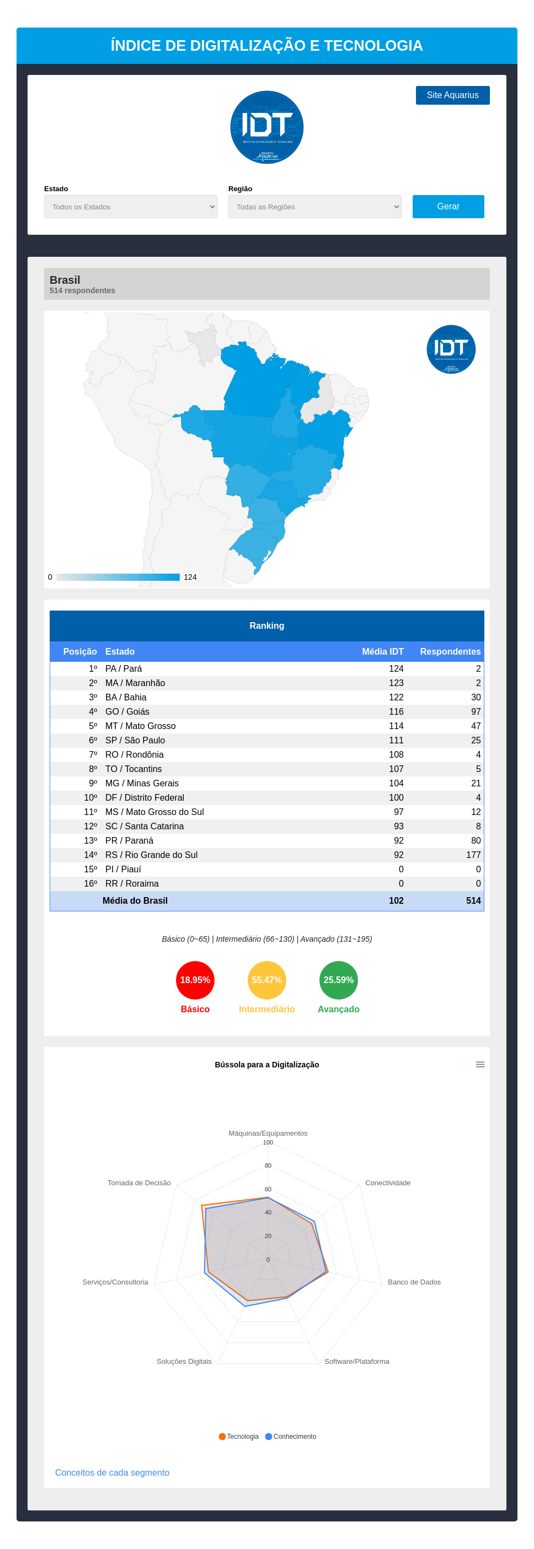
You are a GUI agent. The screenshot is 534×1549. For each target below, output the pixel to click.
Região (240, 188)
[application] (267, 1251)
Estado (56, 188)
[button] (238, 1436)
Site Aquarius (453, 95)
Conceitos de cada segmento (112, 1473)
